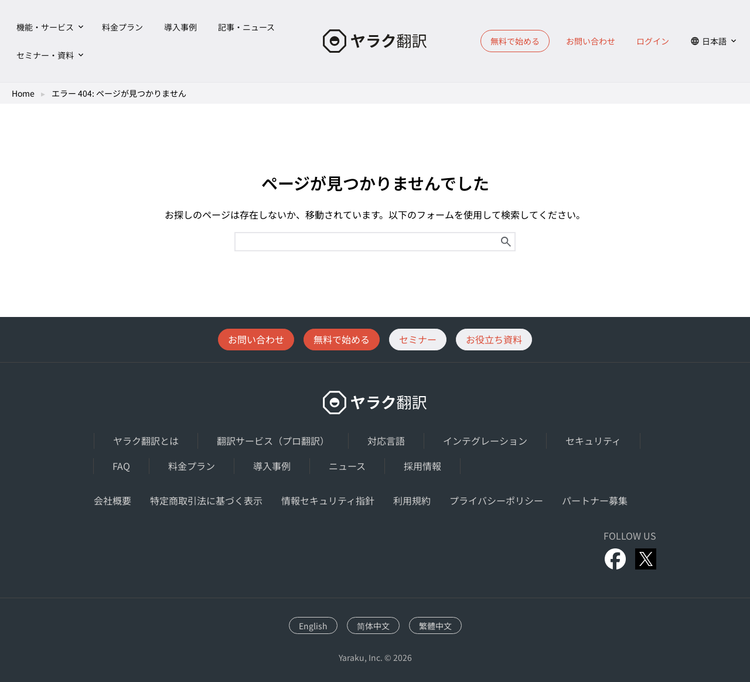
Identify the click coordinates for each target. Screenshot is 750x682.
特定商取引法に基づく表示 (206, 500)
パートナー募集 (595, 500)
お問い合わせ (590, 41)
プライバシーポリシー (496, 500)
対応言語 (386, 441)
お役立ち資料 (494, 339)
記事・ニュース (246, 27)
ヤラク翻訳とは (146, 441)
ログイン (652, 41)
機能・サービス (45, 27)
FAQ (121, 466)
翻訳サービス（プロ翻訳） (273, 441)
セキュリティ (593, 441)
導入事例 (180, 27)
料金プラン (122, 27)
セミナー (418, 339)
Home (23, 93)
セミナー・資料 (45, 55)
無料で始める (515, 41)
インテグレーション (485, 441)
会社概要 (112, 500)
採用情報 (422, 466)
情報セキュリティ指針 (327, 500)
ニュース (347, 466)
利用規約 (412, 500)
